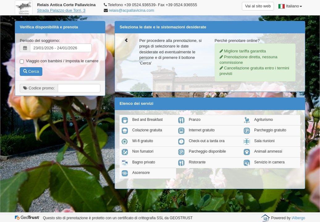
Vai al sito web (258, 6)
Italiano (290, 6)
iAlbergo (298, 218)
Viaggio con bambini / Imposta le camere (59, 61)
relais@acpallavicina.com (131, 10)
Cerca (31, 71)
